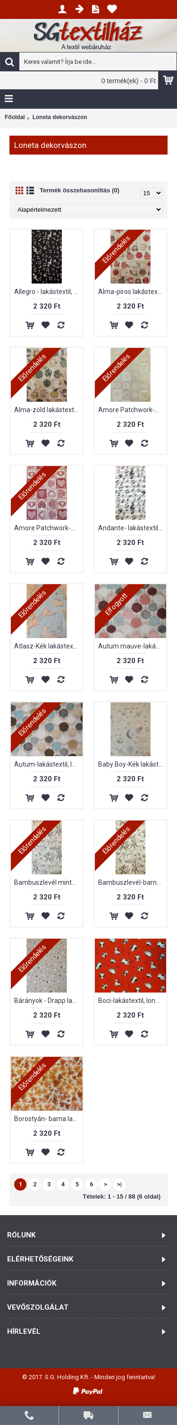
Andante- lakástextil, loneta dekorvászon (132, 528)
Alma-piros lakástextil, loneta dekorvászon (132, 291)
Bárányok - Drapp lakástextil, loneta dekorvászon (48, 1000)
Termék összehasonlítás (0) (79, 190)
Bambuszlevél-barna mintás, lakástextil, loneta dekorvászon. (132, 882)
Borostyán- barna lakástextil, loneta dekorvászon (48, 1119)
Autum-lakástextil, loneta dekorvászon (48, 764)
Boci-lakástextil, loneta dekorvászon (132, 1000)
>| (119, 1184)
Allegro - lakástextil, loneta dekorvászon (48, 291)
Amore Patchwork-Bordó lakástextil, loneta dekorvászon (48, 528)
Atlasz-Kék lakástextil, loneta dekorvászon (48, 646)
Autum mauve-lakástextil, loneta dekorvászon (132, 646)
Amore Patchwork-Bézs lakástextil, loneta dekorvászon (132, 410)
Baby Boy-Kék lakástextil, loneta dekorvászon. (132, 764)
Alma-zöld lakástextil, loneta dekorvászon (48, 410)
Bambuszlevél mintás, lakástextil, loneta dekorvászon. (48, 882)
